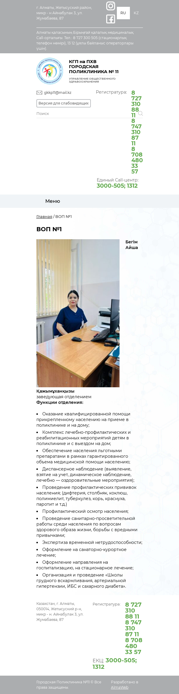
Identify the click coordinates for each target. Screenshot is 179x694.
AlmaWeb (119, 687)
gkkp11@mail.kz (57, 92)
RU (123, 13)
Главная (44, 216)
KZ (136, 13)
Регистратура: (119, 131)
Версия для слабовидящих (63, 103)
